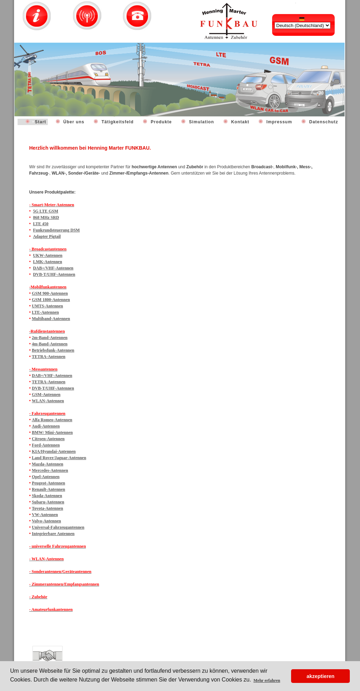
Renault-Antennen (48, 489)
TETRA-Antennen (48, 356)
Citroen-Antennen (48, 438)
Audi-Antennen (46, 426)
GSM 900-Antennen (50, 293)
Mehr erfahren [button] (266, 680)
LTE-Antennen (45, 312)
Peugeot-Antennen (48, 483)
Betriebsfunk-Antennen (53, 350)
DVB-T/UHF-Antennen (54, 274)
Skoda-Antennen (47, 495)
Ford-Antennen (46, 445)
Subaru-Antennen (48, 502)
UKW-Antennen (48, 255)
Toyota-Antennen (47, 508)
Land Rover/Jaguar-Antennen (59, 457)
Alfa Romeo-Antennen (52, 419)
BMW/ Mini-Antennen (52, 432)
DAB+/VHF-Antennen (53, 268)
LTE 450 (41, 223)
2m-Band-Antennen (50, 337)
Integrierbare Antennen (53, 533)
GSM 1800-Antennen (51, 299)
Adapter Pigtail (47, 236)
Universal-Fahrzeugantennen (58, 527)
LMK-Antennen (47, 261)
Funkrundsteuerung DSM (56, 230)
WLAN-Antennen (48, 400)
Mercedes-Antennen (50, 470)
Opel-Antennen (46, 476)
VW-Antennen (45, 514)
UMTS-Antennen (47, 306)
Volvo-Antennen (46, 521)
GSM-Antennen (46, 394)
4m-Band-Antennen (50, 343)
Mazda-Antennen (47, 464)
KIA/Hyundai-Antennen (54, 451)
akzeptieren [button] (320, 676)
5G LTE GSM (45, 211)
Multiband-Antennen (51, 318)
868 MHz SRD (46, 217)
